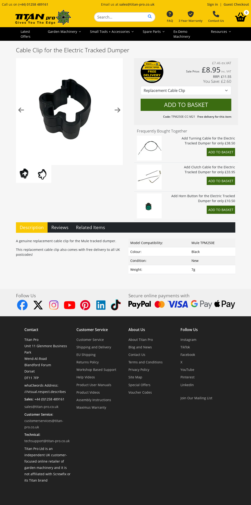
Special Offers (139, 385)
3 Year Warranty (190, 17)
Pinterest (187, 377)
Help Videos (85, 377)
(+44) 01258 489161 (33, 4)
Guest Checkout (236, 4)
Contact (31, 330)
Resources (219, 31)
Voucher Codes (140, 392)
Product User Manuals (93, 385)
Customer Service (92, 330)
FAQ (170, 17)
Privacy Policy (138, 369)
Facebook (187, 354)
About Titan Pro (140, 339)
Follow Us (189, 330)
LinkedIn (187, 385)
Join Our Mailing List (196, 398)
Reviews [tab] (59, 227)
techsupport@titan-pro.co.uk (47, 441)
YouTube (187, 369)
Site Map (135, 377)
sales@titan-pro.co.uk (136, 4)
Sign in (212, 4)
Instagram (188, 339)
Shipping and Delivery (93, 347)
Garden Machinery (63, 31)
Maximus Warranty (91, 407)
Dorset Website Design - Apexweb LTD (141, 492)
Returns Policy (87, 362)
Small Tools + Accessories (110, 31)
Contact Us (216, 17)
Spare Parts (152, 31)
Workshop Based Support (96, 369)
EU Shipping (86, 354)
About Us (136, 330)
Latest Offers (25, 34)
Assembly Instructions (93, 400)
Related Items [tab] (90, 227)
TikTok (185, 347)
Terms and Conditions (145, 362)
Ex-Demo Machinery (181, 34)
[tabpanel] (125, 255)
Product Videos (88, 392)
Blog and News (140, 347)
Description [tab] (32, 227)
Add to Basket (220, 152)
